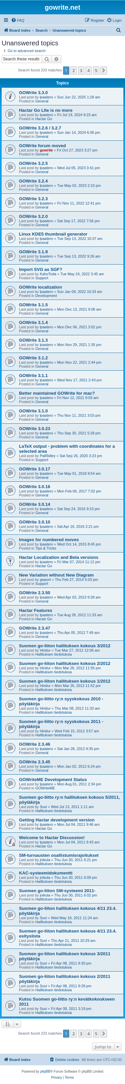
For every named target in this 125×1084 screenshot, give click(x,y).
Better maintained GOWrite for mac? (57, 393)
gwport (45, 580)
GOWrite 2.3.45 (34, 761)
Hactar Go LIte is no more (46, 110)
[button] (103, 70)
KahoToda (48, 274)
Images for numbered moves (49, 539)
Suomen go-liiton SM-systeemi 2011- (57, 890)
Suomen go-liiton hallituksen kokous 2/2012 (64, 663)
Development (46, 296)
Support (41, 278)
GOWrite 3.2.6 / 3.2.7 (40, 127)
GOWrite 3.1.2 (33, 357)
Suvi (43, 807)
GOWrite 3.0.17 (34, 468)
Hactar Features (35, 610)
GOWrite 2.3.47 (34, 628)
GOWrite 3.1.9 (33, 251)
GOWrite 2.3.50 (34, 592)
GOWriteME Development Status (53, 779)
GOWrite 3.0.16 (34, 486)
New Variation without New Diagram (56, 575)
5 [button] (96, 70)
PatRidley (47, 456)
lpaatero (46, 97)
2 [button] (73, 70)
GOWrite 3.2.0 (33, 216)
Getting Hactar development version (56, 819)
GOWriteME (45, 788)
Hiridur (45, 650)
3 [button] (81, 70)
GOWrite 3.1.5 (33, 304)
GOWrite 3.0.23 (34, 428)
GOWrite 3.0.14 (34, 504)
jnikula (45, 860)
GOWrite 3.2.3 (33, 198)
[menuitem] (17, 20)
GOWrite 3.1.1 (33, 375)
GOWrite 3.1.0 (33, 410)
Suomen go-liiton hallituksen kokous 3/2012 (64, 645)
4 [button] (88, 70)
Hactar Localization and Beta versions (58, 557)
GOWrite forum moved (42, 145)
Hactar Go (43, 119)
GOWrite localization (40, 287)
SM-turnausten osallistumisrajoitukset (59, 855)
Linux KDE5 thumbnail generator (53, 234)
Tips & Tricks (45, 548)
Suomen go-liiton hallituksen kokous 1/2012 (64, 681)
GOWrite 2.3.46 (34, 744)
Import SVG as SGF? (40, 269)
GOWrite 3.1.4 (33, 322)
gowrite (46, 150)
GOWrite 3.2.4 (33, 181)
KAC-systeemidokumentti (45, 872)
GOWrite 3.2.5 (33, 163)
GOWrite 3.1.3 (33, 340)
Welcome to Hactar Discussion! (52, 837)
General (41, 101)
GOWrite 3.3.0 (33, 92)
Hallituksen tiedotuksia (53, 654)
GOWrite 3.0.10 (34, 521)
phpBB (45, 1071)
